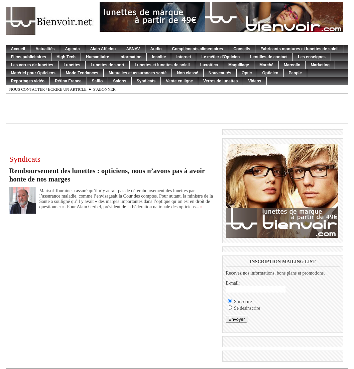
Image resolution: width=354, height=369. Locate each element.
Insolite (159, 57)
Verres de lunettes (220, 81)
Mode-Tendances (82, 73)
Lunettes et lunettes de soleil (162, 65)
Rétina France (68, 81)
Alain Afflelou (103, 49)
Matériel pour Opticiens (33, 73)
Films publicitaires (28, 57)
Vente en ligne (179, 81)
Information (130, 57)
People (295, 73)
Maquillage (238, 65)
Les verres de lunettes (32, 65)
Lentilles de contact (268, 57)
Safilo (97, 81)
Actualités (44, 49)
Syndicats (146, 81)
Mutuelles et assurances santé (137, 73)
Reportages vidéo (28, 81)
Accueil (18, 49)
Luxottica (209, 65)
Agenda (72, 49)
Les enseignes (312, 57)
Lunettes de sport (107, 65)
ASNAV (133, 49)
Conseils (241, 49)
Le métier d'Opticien (220, 57)
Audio (156, 49)
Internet (183, 57)
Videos (254, 81)
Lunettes (72, 65)
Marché (266, 65)
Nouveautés (220, 73)
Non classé (187, 73)
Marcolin (292, 65)
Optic (247, 73)
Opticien (270, 73)
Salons (119, 81)
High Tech (66, 57)
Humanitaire (97, 57)
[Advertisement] (177, 108)
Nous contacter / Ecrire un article (48, 89)
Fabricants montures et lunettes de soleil (299, 49)
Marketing (320, 65)
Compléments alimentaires (197, 49)
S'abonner (104, 89)
